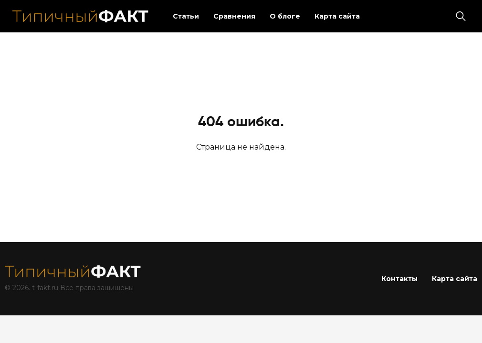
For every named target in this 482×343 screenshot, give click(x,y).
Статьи (186, 16)
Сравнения (234, 16)
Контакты (399, 278)
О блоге (285, 16)
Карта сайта (337, 16)
